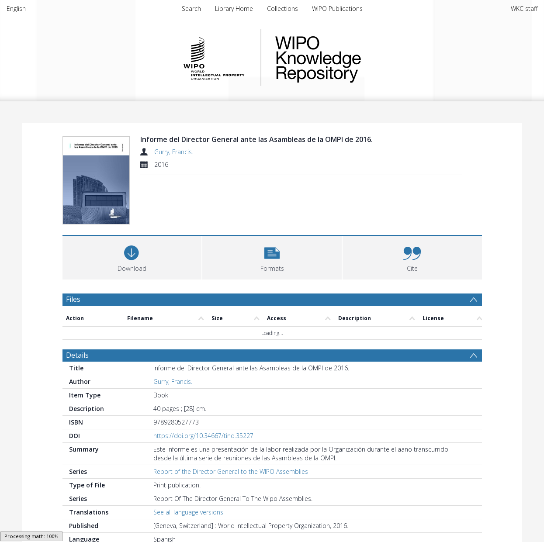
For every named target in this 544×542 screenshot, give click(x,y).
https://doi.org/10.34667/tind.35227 (203, 391)
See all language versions (188, 467)
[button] (272, 211)
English (16, 8)
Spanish (222, 508)
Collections (282, 8)
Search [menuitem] (191, 8)
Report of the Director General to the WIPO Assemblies (230, 427)
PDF (72, 530)
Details (77, 310)
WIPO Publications (337, 8)
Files (73, 254)
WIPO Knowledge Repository (354, 57)
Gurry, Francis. (173, 152)
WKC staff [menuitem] (524, 8)
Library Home (234, 8)
